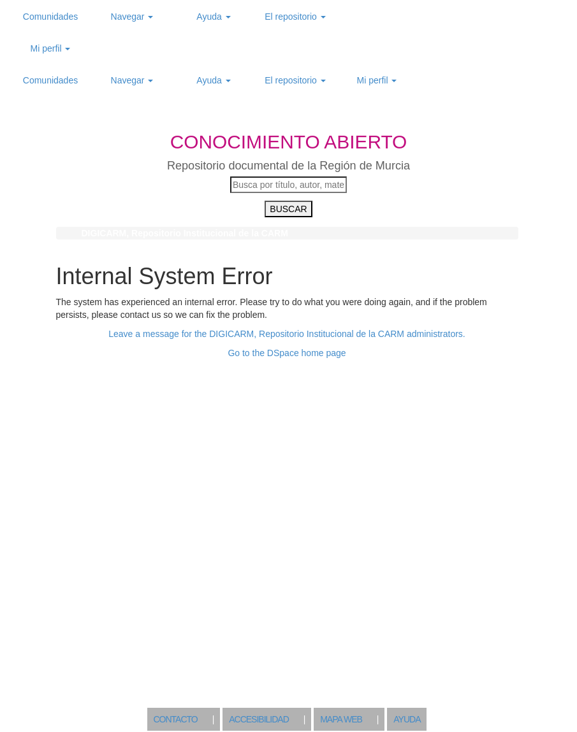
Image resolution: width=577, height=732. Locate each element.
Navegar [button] (132, 16)
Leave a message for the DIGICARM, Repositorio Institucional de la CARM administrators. (286, 334)
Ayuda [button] (213, 16)
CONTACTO (176, 719)
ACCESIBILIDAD (259, 719)
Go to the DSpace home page (287, 353)
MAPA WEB (341, 719)
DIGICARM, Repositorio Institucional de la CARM (185, 233)
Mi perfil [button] (51, 48)
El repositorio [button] (295, 16)
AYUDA (406, 719)
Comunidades (50, 16)
